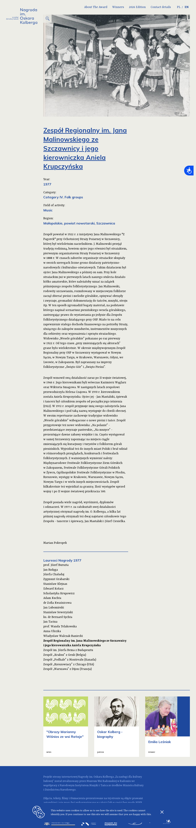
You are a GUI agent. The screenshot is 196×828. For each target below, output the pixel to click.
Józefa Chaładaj (53, 574)
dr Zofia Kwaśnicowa (57, 603)
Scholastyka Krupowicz (59, 593)
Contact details (160, 7)
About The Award (95, 7)
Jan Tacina (50, 621)
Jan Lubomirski (53, 607)
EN (187, 7)
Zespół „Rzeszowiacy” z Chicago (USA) (68, 664)
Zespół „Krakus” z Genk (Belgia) (64, 655)
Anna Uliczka (52, 631)
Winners (118, 7)
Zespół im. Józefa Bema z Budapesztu (68, 650)
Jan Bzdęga (50, 570)
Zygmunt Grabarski (56, 579)
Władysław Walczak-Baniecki (63, 636)
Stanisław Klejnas (55, 584)
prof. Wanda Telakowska (60, 626)
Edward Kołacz (53, 588)
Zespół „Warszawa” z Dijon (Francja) (67, 669)
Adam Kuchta (52, 598)
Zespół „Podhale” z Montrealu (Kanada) (69, 659)
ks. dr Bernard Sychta (57, 617)
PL (178, 7)
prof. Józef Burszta (56, 565)
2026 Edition (137, 7)
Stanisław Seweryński (58, 612)
